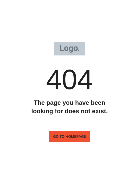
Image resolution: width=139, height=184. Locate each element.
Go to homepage (69, 136)
